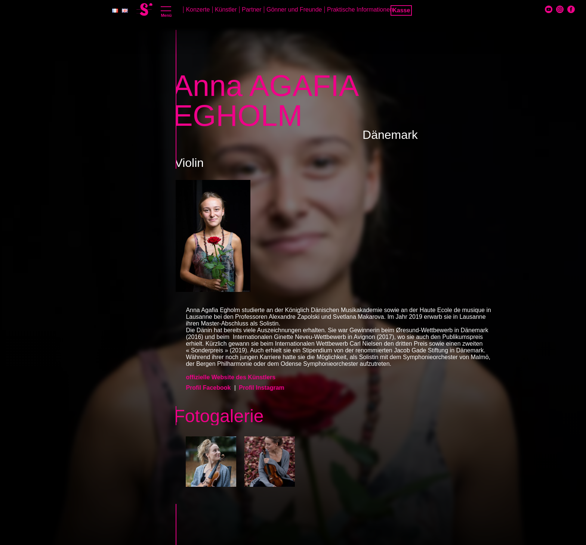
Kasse (401, 10)
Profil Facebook (209, 387)
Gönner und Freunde (294, 9)
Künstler (226, 9)
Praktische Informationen (360, 9)
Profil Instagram (261, 387)
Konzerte (198, 9)
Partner (251, 9)
